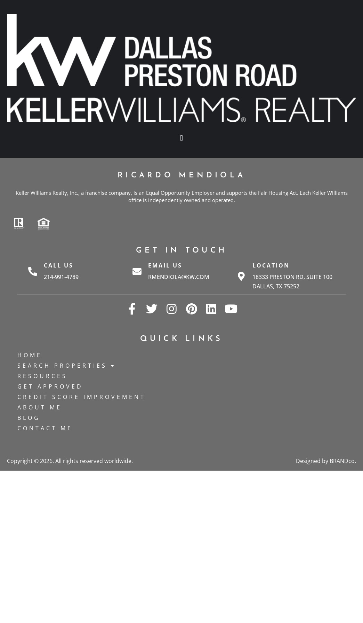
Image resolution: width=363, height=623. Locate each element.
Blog (28, 418)
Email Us (165, 265)
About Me (39, 407)
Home (29, 355)
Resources (42, 376)
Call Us (58, 265)
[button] (181, 138)
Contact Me (45, 428)
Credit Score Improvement (81, 397)
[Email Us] (137, 271)
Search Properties (66, 365)
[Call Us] (32, 271)
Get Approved (50, 386)
